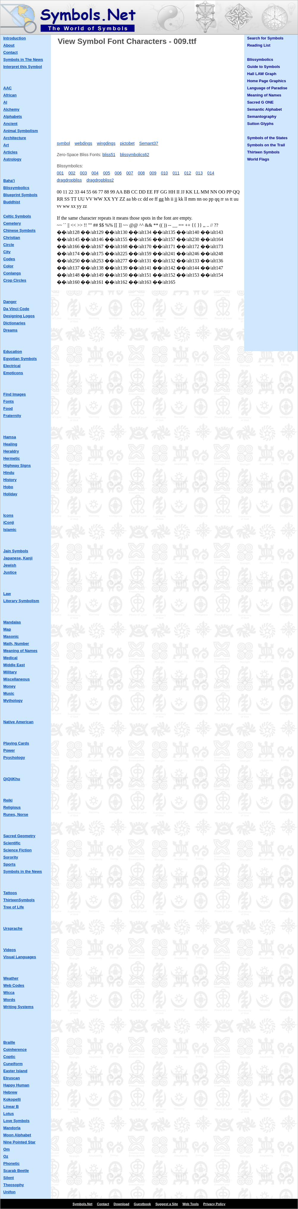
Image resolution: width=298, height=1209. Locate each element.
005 (106, 173)
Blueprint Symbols (20, 195)
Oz (5, 1156)
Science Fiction (17, 850)
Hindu (8, 472)
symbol (63, 143)
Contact (10, 52)
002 (71, 173)
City (7, 252)
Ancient (10, 123)
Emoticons (13, 373)
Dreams (10, 330)
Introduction (14, 38)
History (10, 479)
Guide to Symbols (263, 66)
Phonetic (11, 1163)
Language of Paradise (267, 88)
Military (10, 672)
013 (199, 173)
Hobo (8, 487)
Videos (9, 950)
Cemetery (12, 223)
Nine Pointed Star (19, 1142)
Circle (8, 244)
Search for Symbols (265, 38)
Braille (9, 1042)
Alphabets (12, 116)
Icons (8, 515)
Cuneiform (13, 1064)
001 (60, 173)
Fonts (8, 401)
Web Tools (191, 1204)
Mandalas (12, 622)
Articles (10, 152)
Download (121, 1204)
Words (9, 999)
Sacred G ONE (260, 102)
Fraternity (12, 415)
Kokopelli (12, 1099)
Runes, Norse (15, 814)
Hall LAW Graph (261, 74)
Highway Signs (17, 465)
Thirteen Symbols (263, 152)
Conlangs (12, 273)
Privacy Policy (214, 1204)
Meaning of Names (20, 650)
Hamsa (9, 437)
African (10, 95)
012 (187, 173)
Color (8, 266)
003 (83, 173)
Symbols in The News (23, 59)
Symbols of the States (267, 138)
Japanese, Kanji (17, 558)
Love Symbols (16, 1120)
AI (5, 102)
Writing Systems (18, 1007)
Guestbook (142, 1204)
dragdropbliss (69, 180)
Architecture (14, 138)
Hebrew (10, 1092)
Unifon (9, 1192)
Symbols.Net (82, 1204)
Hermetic (11, 458)
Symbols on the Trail (266, 145)
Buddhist (11, 202)
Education (12, 351)
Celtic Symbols (17, 216)
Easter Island (15, 1071)
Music (8, 693)
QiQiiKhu (11, 779)
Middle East (14, 665)
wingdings (106, 143)
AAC (7, 88)
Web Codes (13, 985)
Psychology (14, 757)
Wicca (8, 992)
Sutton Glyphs (260, 123)
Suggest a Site (167, 1204)
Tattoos (10, 893)
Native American (18, 722)
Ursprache (12, 928)
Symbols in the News (22, 871)
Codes (9, 259)
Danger (10, 301)
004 (95, 173)
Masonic (11, 636)
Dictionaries (14, 323)
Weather (10, 978)
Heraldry (11, 451)
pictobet (127, 143)
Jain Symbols (15, 551)
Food (8, 408)
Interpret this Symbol (22, 66)
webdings (83, 143)
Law (7, 593)
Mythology (13, 700)
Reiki (7, 800)
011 (175, 173)
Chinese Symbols (19, 230)
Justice (10, 572)
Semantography (261, 116)
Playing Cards (16, 743)
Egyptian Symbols (20, 358)
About (9, 45)
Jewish (9, 565)
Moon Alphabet (17, 1135)
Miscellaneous (16, 679)
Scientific (12, 843)
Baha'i (9, 180)
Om (6, 1149)
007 (129, 173)
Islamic (9, 529)
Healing (10, 444)
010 (164, 173)
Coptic (9, 1056)
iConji (8, 522)
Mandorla (12, 1128)
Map (7, 629)
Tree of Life (13, 907)
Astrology (12, 159)
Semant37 (148, 143)
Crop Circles (14, 280)
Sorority (10, 857)
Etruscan (11, 1078)
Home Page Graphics (266, 81)
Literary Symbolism (21, 601)
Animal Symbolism (20, 130)
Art (6, 145)
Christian (11, 237)
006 (118, 173)
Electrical (12, 366)
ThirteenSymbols (18, 900)
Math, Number (16, 643)
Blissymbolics (16, 187)
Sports (9, 864)
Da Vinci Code (16, 309)
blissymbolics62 (134, 154)
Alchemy (11, 109)
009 (152, 173)
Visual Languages (19, 957)
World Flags (258, 159)
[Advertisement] (149, 91)
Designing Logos (18, 316)
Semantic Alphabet (264, 109)
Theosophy (13, 1185)
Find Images (14, 394)
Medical (10, 658)
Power (9, 750)
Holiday (10, 494)
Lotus (8, 1113)
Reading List (258, 45)
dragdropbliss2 (100, 180)
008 (141, 173)
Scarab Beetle (16, 1170)
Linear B (11, 1106)
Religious (12, 807)
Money (9, 686)
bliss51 (108, 154)
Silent (8, 1177)
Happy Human (16, 1085)
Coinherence (15, 1049)
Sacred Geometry (19, 836)
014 (210, 173)
